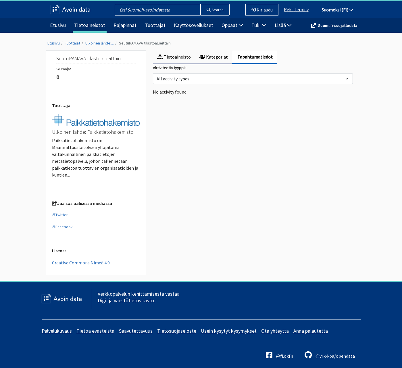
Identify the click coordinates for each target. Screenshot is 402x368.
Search (215, 9)
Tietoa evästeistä (95, 331)
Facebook (62, 226)
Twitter (60, 214)
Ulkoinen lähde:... (99, 43)
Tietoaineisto (174, 57)
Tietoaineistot (89, 25)
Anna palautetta (310, 331)
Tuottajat (155, 25)
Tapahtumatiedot (254, 57)
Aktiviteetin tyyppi (169, 67)
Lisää (283, 25)
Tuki (258, 25)
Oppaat (232, 25)
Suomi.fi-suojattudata (337, 25)
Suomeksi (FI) (337, 10)
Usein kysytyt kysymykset (229, 331)
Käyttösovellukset (193, 25)
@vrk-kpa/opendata (330, 355)
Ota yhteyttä (275, 331)
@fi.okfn (279, 355)
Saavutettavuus (136, 331)
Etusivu (58, 25)
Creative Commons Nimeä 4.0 (81, 263)
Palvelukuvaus (57, 331)
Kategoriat (213, 57)
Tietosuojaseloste (176, 331)
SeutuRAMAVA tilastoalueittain (145, 43)
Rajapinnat (125, 25)
